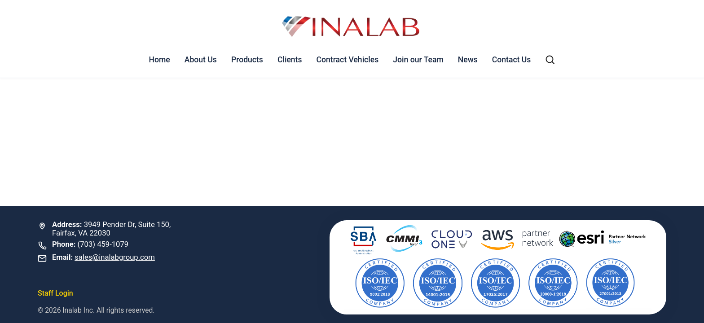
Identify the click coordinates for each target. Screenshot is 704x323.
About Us (201, 59)
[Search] (550, 60)
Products (247, 59)
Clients (289, 59)
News (468, 59)
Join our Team (418, 59)
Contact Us (511, 59)
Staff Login (55, 293)
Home (159, 59)
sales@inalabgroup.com (115, 257)
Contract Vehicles (348, 59)
